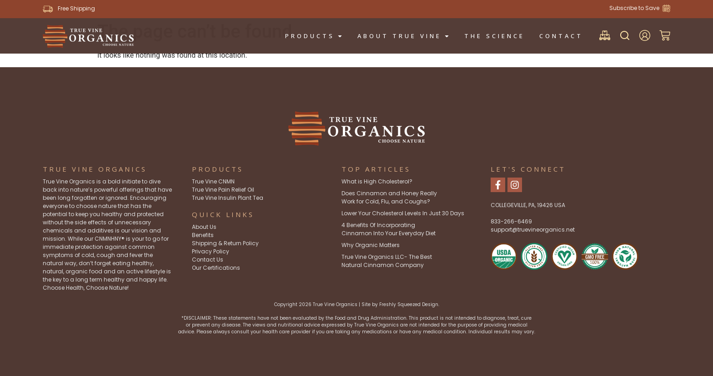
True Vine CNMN (213, 181)
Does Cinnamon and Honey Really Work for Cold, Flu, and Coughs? (389, 197)
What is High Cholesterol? (376, 181)
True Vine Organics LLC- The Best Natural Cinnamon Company (386, 261)
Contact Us (207, 259)
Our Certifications (216, 268)
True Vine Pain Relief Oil (223, 189)
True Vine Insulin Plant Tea (227, 198)
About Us (204, 227)
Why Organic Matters (370, 245)
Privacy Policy (210, 251)
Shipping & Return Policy (225, 243)
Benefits (203, 235)
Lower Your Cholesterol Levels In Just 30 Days (402, 213)
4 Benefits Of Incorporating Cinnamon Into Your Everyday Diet (388, 229)
